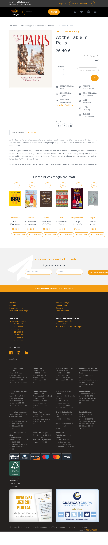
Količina (61, 67)
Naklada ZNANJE (23, 2)
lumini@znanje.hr (41, 403)
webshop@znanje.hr (17, 321)
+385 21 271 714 (17, 398)
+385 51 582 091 (16, 329)
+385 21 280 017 (40, 437)
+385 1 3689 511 (63, 324)
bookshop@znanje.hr (19, 378)
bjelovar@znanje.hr (89, 421)
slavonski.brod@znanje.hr (88, 380)
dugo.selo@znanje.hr (19, 444)
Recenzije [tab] (32, 132)
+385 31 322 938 (63, 419)
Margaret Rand (77, 218)
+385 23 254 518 (16, 332)
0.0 (91, 58)
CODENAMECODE (91, 530)
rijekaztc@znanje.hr (89, 398)
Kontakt (12, 305)
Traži (54, 12)
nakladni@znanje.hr (64, 321)
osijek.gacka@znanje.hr (64, 424)
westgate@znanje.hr (42, 419)
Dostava (59, 308)
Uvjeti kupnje (61, 305)
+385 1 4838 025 (17, 442)
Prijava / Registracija (82, 3)
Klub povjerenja (62, 302)
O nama (12, 302)
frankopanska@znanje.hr (18, 421)
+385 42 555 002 (40, 401)
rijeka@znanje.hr (64, 375)
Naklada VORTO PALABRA (20, 5)
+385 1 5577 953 (16, 340)
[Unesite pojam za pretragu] (41, 12)
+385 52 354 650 (16, 337)
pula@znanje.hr (40, 375)
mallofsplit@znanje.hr (43, 440)
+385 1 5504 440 (16, 326)
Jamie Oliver (15, 218)
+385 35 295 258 (16, 334)
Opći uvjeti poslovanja (18, 311)
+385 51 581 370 (87, 396)
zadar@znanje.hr (64, 403)
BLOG (11, 2)
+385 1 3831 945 (63, 440)
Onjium (92, 218)
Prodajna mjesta (16, 308)
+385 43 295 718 (16, 324)
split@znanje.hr (17, 401)
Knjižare (62, 3)
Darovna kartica (62, 311)
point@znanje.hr (64, 442)
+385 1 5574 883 (17, 417)
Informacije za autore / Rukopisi (69, 326)
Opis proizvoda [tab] (18, 132)
